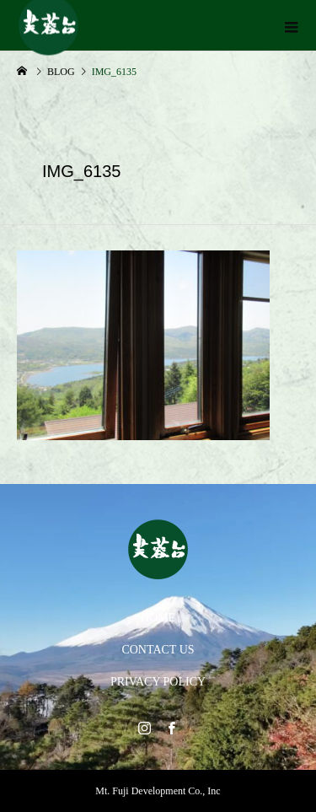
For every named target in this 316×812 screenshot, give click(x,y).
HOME (158, 617)
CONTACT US (157, 649)
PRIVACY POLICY (158, 681)
